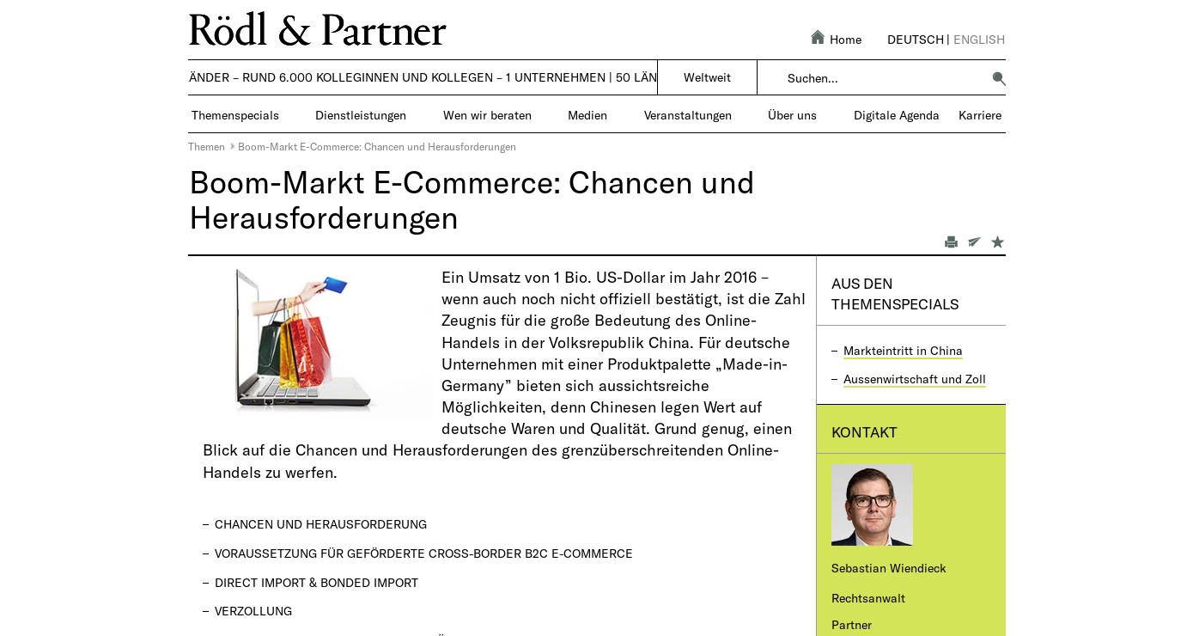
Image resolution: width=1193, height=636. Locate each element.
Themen (206, 146)
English (979, 39)
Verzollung (253, 610)
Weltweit (707, 77)
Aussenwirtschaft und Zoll (914, 378)
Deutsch (915, 39)
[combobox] (884, 78)
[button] (998, 78)
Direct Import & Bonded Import (316, 582)
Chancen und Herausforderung (321, 524)
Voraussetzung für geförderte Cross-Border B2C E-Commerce (424, 553)
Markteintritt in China (903, 350)
